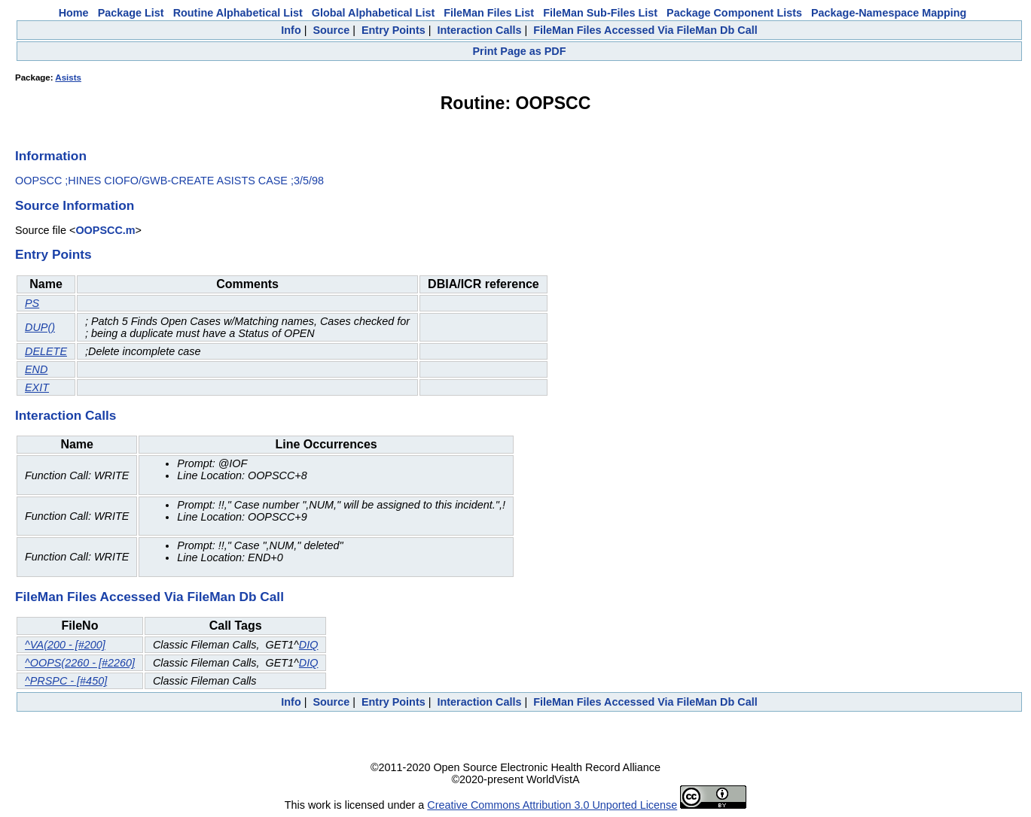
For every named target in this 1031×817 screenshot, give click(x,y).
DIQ (309, 645)
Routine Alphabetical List (238, 13)
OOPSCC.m (105, 230)
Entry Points (393, 30)
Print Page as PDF (519, 51)
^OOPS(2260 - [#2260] (80, 663)
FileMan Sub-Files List (600, 13)
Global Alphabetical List (373, 13)
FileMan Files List (489, 13)
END (36, 369)
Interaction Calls (479, 30)
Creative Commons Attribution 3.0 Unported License (552, 805)
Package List (131, 13)
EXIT (37, 387)
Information (51, 155)
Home (74, 13)
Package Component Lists (734, 13)
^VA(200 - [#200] (65, 645)
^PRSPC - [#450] (66, 681)
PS (32, 303)
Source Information (74, 205)
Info (290, 30)
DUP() (40, 327)
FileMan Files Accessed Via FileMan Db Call (645, 30)
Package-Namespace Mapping (888, 13)
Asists (68, 77)
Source (331, 30)
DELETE (46, 351)
